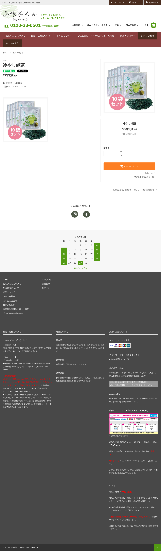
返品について (150, 173)
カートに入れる (129, 166)
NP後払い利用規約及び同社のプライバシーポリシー (129, 507)
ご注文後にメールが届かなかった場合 (96, 36)
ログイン (135, 2)
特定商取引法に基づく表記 (144, 177)
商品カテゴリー (127, 36)
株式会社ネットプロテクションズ (140, 498)
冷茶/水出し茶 (18, 53)
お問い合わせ (147, 36)
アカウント (117, 2)
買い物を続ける (150, 190)
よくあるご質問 (64, 36)
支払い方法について (15, 36)
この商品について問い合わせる (126, 190)
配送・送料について (41, 36)
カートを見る (12, 43)
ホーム (5, 53)
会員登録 (152, 2)
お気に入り (129, 134)
